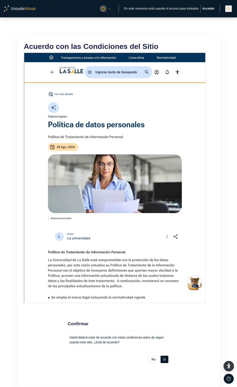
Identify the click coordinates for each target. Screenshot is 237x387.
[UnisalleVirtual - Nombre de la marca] (19, 8)
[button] (104, 8)
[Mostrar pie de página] (229, 379)
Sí (164, 359)
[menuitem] (48, 6)
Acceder (208, 8)
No (153, 359)
